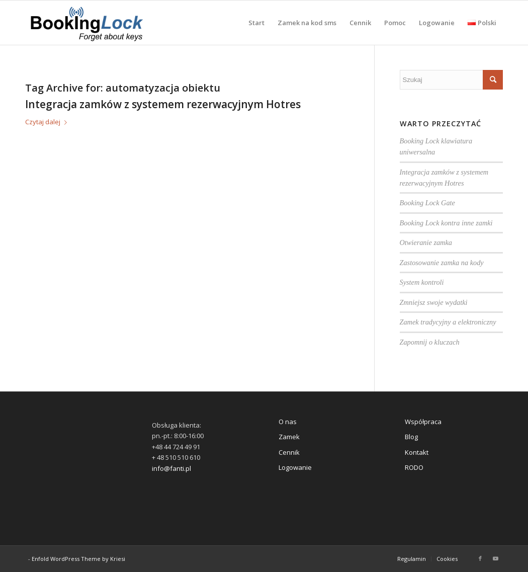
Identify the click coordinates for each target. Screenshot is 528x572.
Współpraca (423, 421)
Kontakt (416, 452)
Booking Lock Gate (427, 203)
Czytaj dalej (48, 121)
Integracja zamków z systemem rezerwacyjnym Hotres (163, 104)
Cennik (289, 452)
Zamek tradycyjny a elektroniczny (448, 322)
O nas (288, 421)
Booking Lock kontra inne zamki (446, 223)
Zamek (289, 436)
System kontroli (422, 282)
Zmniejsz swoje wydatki (434, 302)
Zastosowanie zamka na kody (442, 263)
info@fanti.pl (171, 468)
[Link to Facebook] (480, 558)
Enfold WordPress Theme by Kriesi (78, 558)
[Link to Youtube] (495, 558)
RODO (414, 467)
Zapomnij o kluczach (430, 342)
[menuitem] (256, 23)
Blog (411, 436)
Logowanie (295, 467)
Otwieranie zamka (426, 242)
